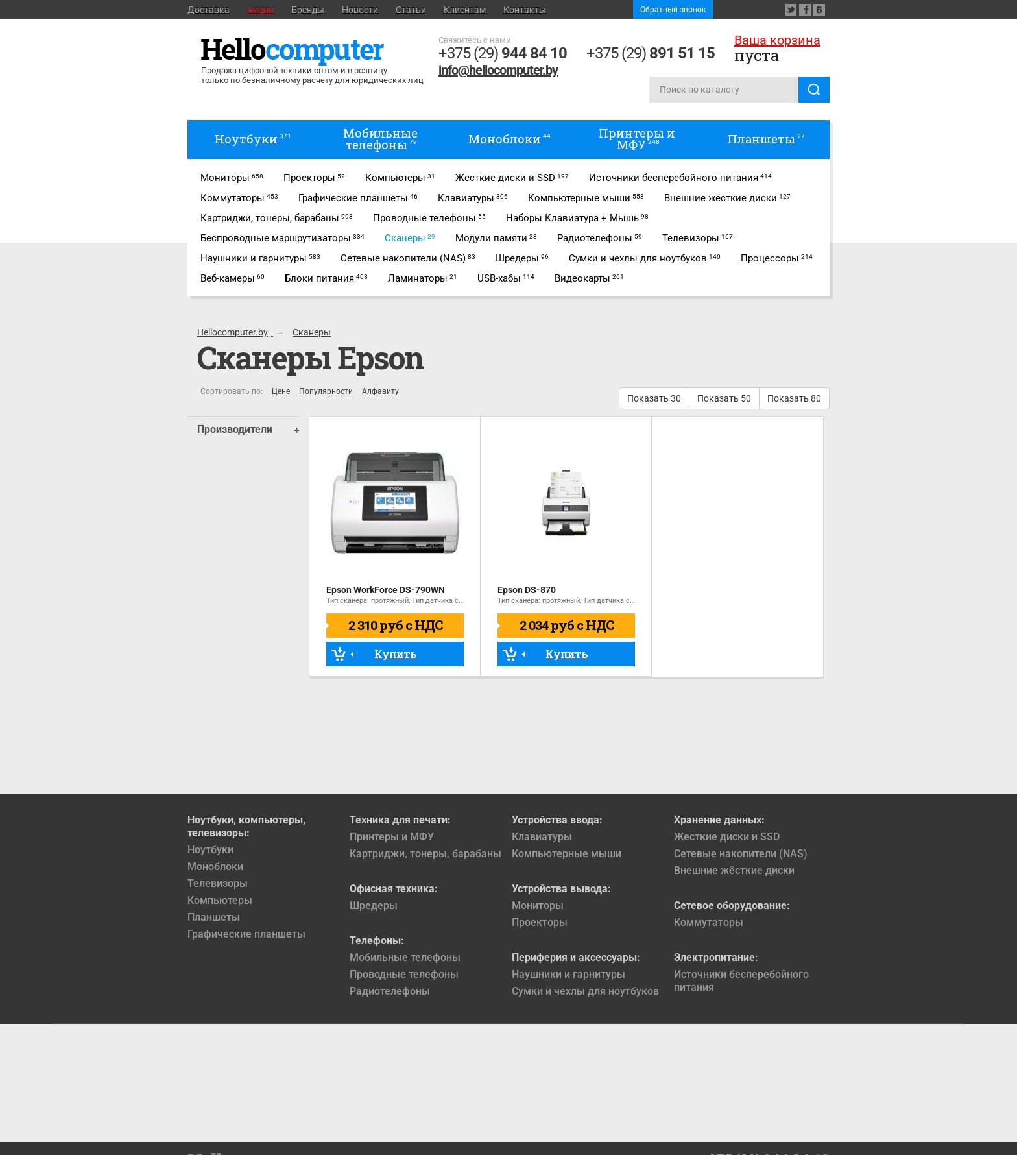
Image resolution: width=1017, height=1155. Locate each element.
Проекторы (540, 922)
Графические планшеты (246, 934)
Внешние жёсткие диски (734, 870)
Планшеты (213, 917)
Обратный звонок (673, 9)
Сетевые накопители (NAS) (741, 853)
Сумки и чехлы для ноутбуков (585, 991)
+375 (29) (502, 53)
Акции (260, 10)
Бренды (307, 10)
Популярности (326, 391)
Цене (281, 391)
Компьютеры (219, 900)
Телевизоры (217, 883)
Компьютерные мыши (566, 853)
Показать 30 (654, 398)
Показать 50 (724, 398)
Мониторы (538, 905)
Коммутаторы (708, 922)
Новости (360, 10)
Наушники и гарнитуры (568, 974)
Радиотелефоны (390, 991)
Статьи (411, 10)
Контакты (524, 10)
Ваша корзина (777, 40)
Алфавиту (380, 391)
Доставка (208, 10)
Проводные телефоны (404, 974)
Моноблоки (215, 866)
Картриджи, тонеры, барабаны (425, 853)
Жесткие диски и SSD (727, 837)
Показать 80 (794, 398)
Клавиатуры (542, 837)
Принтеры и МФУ (392, 837)
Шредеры (374, 905)
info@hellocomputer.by (498, 70)
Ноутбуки (210, 850)
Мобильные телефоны (405, 957)
